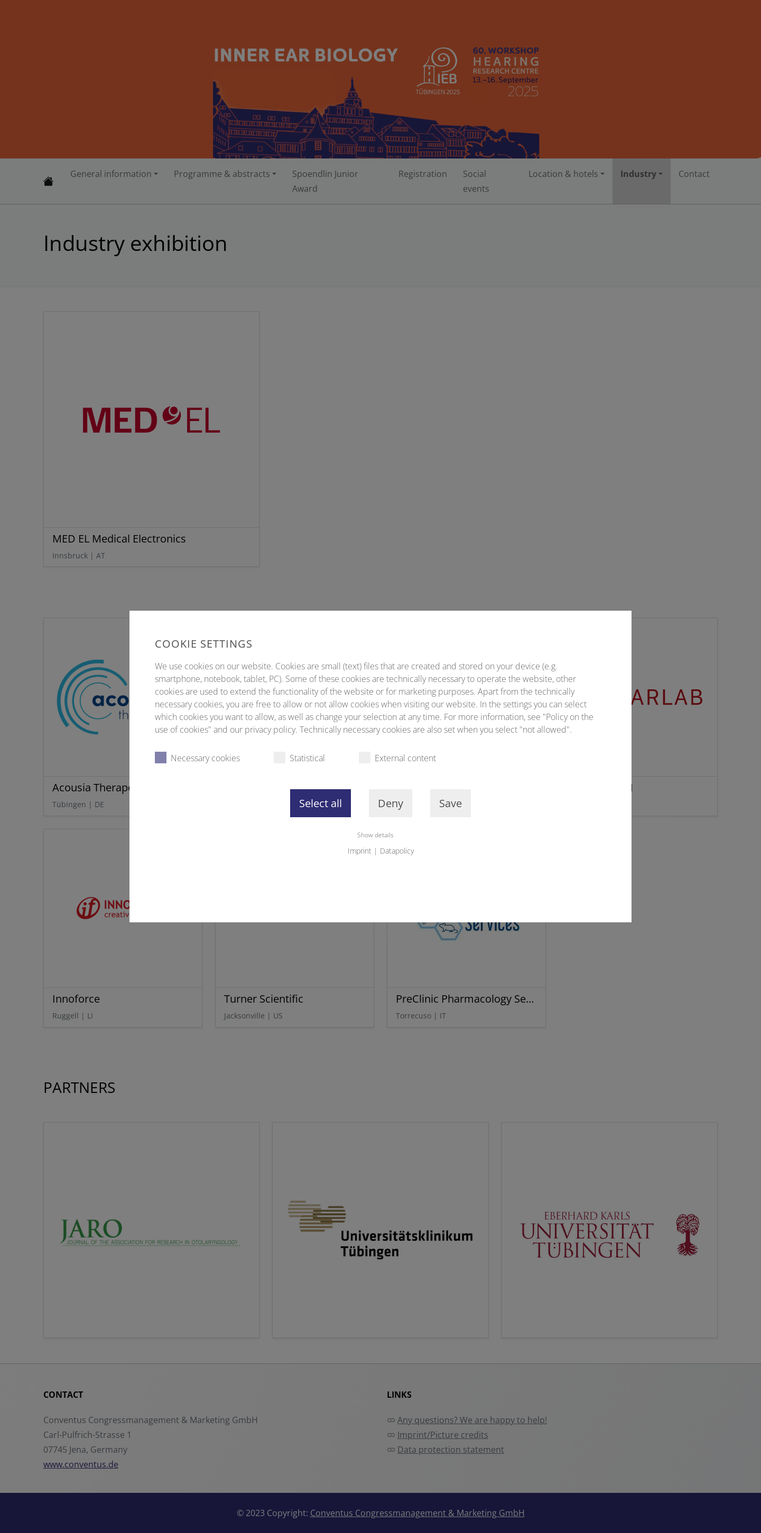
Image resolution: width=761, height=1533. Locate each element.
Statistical (299, 758)
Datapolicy (397, 851)
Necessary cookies (197, 758)
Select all (320, 803)
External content (397, 758)
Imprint (360, 851)
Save (450, 803)
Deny (390, 803)
